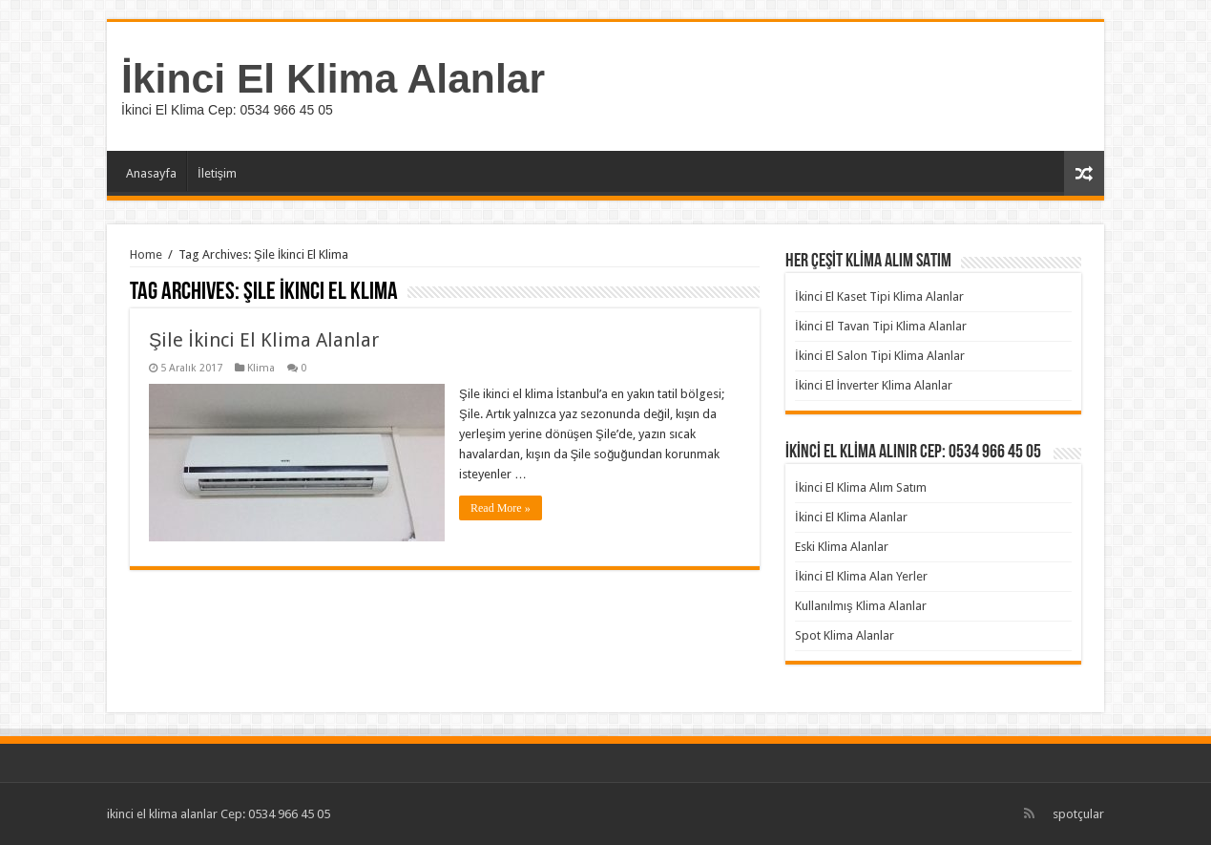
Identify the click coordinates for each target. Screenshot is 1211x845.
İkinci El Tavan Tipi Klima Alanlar (881, 326)
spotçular (1078, 814)
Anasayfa (151, 173)
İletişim (217, 173)
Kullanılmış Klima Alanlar (861, 606)
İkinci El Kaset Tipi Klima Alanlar (879, 296)
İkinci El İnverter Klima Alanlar (873, 385)
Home (146, 254)
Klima (261, 368)
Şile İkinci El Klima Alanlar (264, 339)
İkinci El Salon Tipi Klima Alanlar (880, 356)
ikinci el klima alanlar (162, 814)
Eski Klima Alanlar (841, 546)
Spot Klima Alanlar (844, 635)
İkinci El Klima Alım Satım (861, 487)
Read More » (500, 508)
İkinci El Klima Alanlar (333, 78)
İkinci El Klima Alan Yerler (861, 576)
